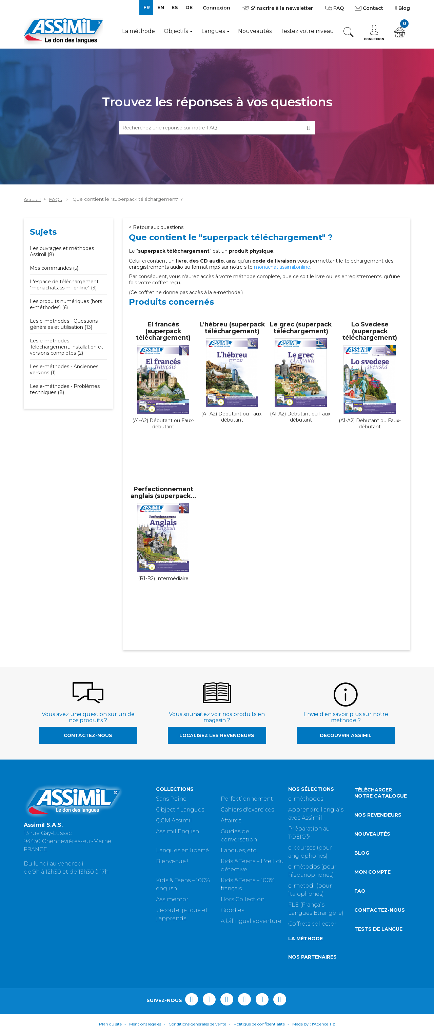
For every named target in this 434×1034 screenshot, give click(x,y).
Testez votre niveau (307, 31)
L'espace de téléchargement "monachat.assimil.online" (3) (64, 285)
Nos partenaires (312, 957)
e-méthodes (305, 799)
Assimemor (172, 899)
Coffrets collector (312, 924)
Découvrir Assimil (346, 735)
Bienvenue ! (172, 861)
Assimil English (177, 831)
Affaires (231, 820)
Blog (361, 853)
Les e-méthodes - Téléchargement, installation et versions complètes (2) (66, 347)
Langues (215, 31)
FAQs (55, 199)
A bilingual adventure (251, 921)
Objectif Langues (180, 809)
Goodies (232, 910)
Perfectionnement (247, 799)
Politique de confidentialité (259, 1024)
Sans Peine (171, 799)
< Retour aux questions (156, 227)
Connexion (216, 8)
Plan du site (110, 1024)
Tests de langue (378, 929)
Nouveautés (255, 31)
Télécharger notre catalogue (380, 793)
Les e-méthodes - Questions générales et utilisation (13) (64, 324)
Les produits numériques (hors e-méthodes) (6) (66, 304)
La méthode (138, 31)
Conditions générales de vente (197, 1024)
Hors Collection (242, 899)
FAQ (360, 891)
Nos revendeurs (377, 815)
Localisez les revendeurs (216, 735)
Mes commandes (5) (54, 268)
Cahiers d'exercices (247, 809)
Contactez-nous (88, 735)
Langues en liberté (182, 850)
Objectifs (178, 31)
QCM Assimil (174, 820)
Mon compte (372, 872)
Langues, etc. (239, 850)
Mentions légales (145, 1024)
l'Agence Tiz (323, 1024)
